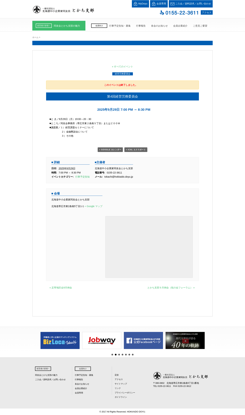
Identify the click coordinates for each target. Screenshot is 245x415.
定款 (117, 375)
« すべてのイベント (122, 66)
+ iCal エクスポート (136, 150)
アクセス (206, 12)
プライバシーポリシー (125, 392)
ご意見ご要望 (200, 25)
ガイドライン (121, 397)
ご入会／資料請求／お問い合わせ (190, 4)
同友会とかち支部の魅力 (67, 25)
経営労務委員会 (122, 73)
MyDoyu (140, 4)
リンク (118, 388)
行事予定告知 (82, 176)
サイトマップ (121, 384)
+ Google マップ (93, 206)
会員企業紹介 (180, 25)
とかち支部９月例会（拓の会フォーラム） (171, 287)
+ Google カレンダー (110, 150)
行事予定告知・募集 (120, 25)
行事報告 (141, 25)
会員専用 (159, 4)
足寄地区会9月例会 (61, 287)
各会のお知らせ (159, 25)
